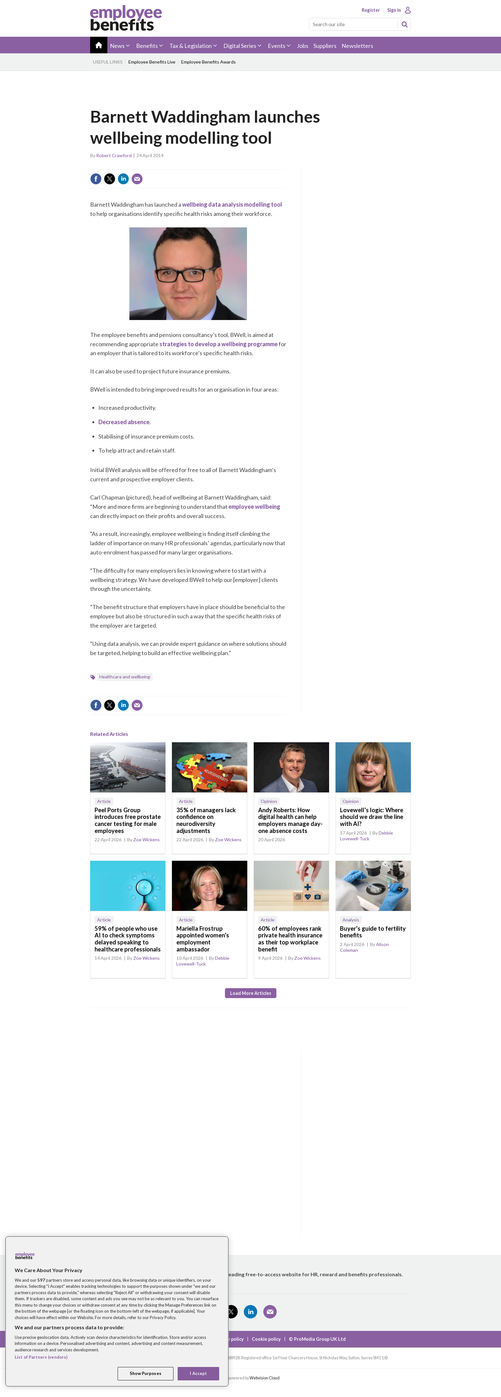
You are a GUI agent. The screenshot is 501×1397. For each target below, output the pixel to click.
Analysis (351, 919)
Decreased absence (124, 421)
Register (371, 10)
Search (404, 24)
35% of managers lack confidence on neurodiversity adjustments (206, 820)
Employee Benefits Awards (208, 62)
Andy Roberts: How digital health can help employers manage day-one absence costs (290, 820)
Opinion (269, 801)
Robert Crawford (114, 155)
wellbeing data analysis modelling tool (232, 204)
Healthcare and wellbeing (124, 676)
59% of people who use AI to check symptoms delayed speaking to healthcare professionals (128, 939)
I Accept (198, 1373)
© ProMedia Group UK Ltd (317, 1339)
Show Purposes (145, 1373)
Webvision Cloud (265, 1378)
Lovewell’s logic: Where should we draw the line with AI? (371, 816)
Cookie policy (266, 1339)
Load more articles (250, 993)
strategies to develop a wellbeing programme (218, 343)
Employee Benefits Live (151, 62)
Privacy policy (229, 1339)
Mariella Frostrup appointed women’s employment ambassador (202, 939)
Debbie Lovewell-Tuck (366, 835)
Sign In (394, 10)
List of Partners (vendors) (41, 1357)
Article (104, 801)
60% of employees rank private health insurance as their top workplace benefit (290, 939)
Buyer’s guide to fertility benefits (373, 932)
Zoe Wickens (146, 839)
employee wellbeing (254, 506)
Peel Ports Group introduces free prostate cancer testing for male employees (128, 820)
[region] (117, 1311)
